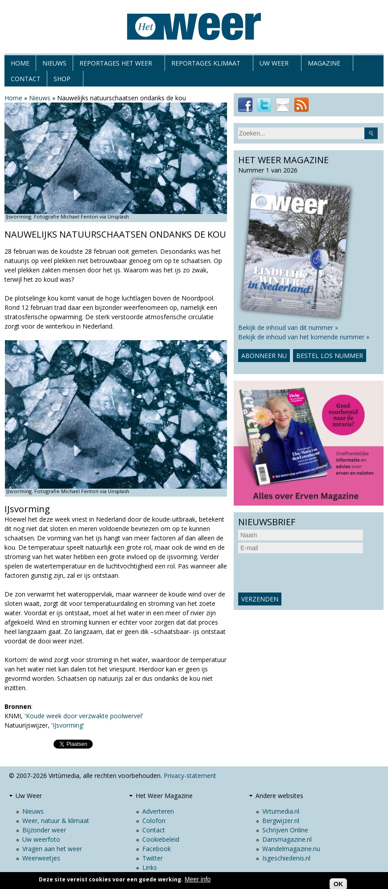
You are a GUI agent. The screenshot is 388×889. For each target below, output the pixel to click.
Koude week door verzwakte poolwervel (84, 716)
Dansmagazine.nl (287, 839)
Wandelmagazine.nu (291, 848)
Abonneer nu (264, 355)
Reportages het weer (115, 65)
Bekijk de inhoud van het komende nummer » (303, 337)
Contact (26, 78)
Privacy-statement (190, 775)
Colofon (153, 820)
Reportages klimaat (206, 65)
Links (149, 867)
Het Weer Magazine (164, 795)
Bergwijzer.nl (280, 820)
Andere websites (279, 795)
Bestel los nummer (329, 355)
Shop (62, 80)
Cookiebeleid (160, 839)
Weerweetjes (41, 858)
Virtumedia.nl (280, 811)
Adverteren (158, 811)
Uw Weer (274, 65)
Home (20, 63)
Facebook (156, 848)
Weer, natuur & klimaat (55, 820)
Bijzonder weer (44, 830)
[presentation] (306, 573)
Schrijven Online (285, 830)
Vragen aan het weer (52, 848)
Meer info (198, 879)
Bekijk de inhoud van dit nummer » (288, 327)
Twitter (152, 858)
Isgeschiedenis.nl (286, 858)
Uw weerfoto (41, 839)
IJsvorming (68, 725)
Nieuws (54, 63)
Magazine (324, 65)
